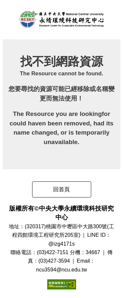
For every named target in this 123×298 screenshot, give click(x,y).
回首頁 (61, 189)
